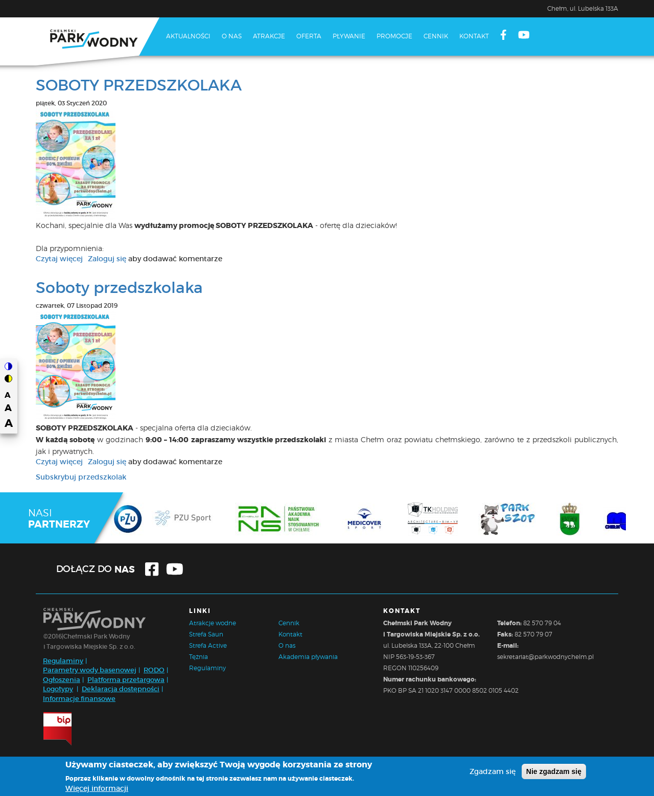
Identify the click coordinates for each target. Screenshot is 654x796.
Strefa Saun (206, 634)
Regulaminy (63, 660)
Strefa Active (208, 645)
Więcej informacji (96, 789)
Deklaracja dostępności (120, 689)
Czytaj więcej (59, 258)
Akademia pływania (308, 657)
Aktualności (188, 36)
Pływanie (349, 36)
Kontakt (474, 36)
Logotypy (58, 689)
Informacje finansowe (79, 698)
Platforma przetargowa (126, 679)
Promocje (394, 36)
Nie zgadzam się (553, 772)
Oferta (308, 36)
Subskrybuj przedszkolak (81, 477)
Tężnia (198, 657)
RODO (154, 670)
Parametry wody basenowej (89, 670)
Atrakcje (269, 36)
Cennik (436, 36)
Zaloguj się (107, 258)
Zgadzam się (493, 772)
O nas (232, 36)
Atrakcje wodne (212, 623)
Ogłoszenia (61, 679)
